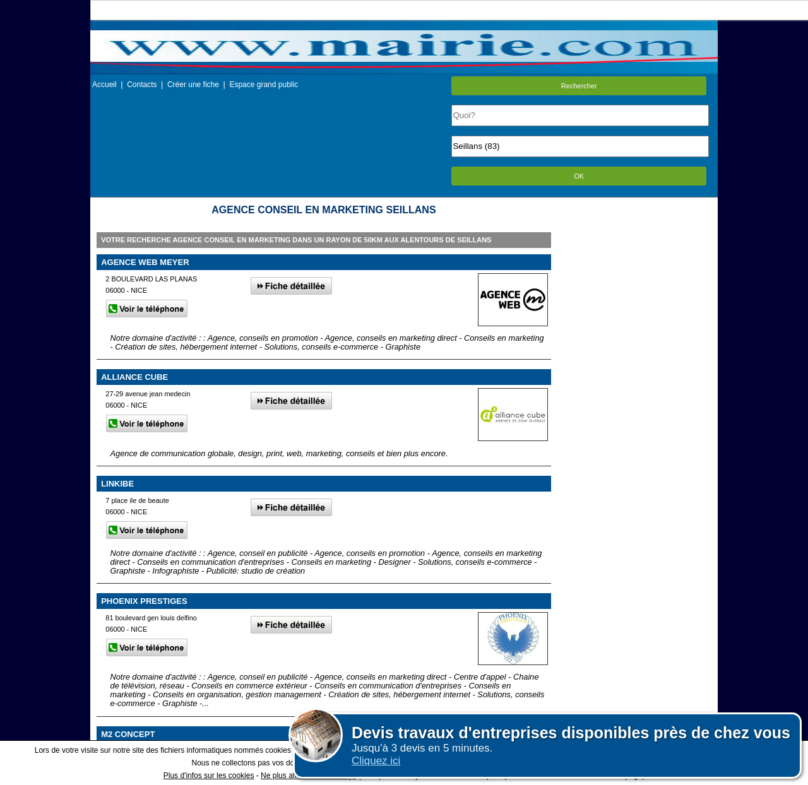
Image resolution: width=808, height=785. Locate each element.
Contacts (142, 84)
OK (579, 176)
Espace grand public (263, 84)
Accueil (104, 84)
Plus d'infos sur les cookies (208, 775)
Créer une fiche (193, 84)
